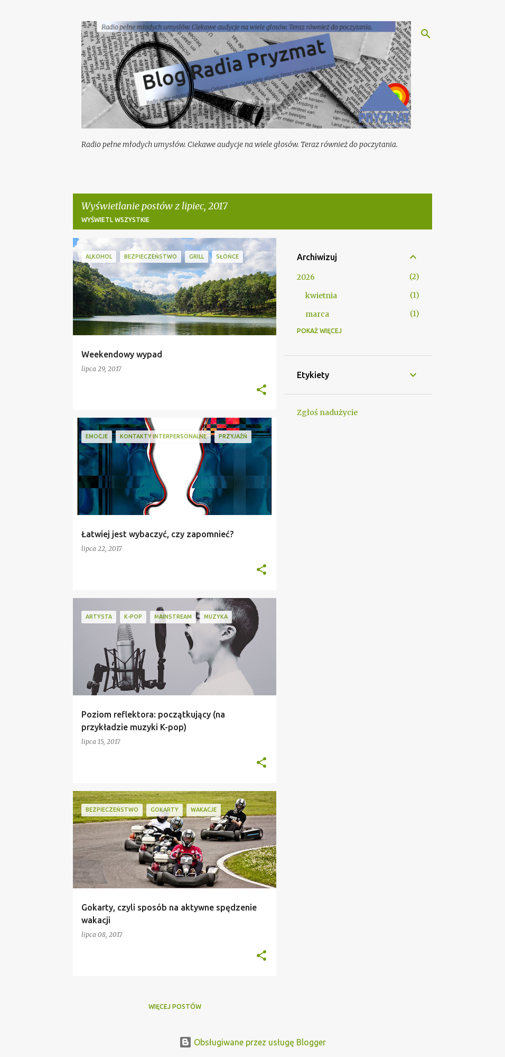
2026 (306, 277)
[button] (261, 390)
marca (317, 314)
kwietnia (321, 295)
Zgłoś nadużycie (327, 412)
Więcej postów (174, 1006)
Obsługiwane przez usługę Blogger (252, 1042)
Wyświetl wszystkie (115, 219)
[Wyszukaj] (425, 34)
